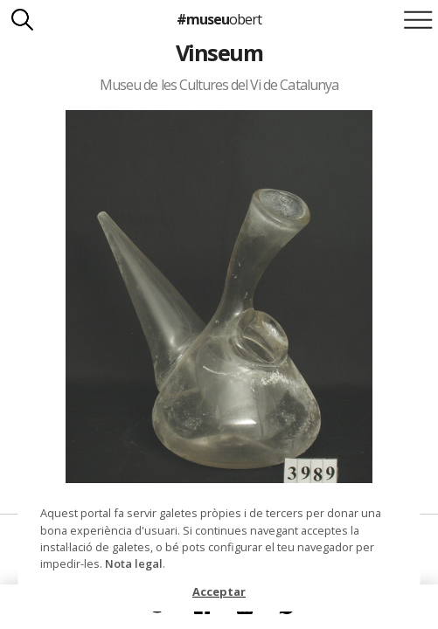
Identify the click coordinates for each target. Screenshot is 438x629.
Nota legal (134, 563)
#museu (219, 19)
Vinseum (219, 52)
